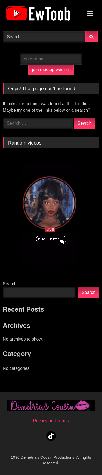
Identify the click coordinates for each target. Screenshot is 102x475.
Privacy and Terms (51, 420)
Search (10, 283)
